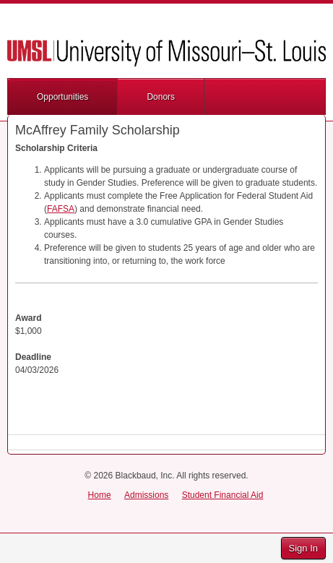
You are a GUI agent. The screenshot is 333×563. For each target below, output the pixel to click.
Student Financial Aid (223, 495)
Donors (161, 97)
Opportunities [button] (62, 97)
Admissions (146, 495)
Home (99, 495)
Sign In (303, 548)
